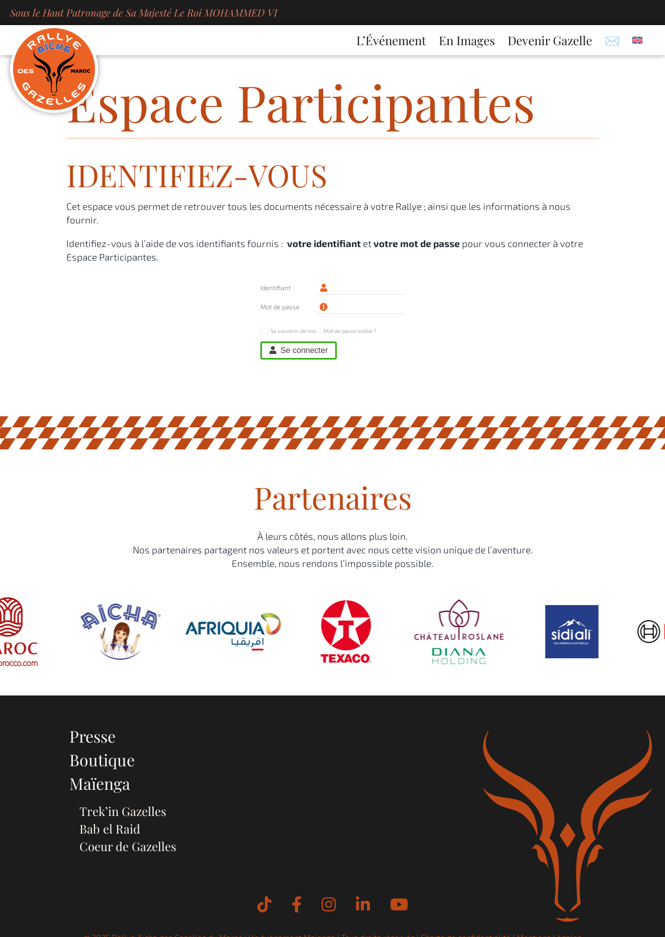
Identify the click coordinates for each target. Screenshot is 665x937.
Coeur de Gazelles (127, 846)
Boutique (102, 759)
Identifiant (275, 288)
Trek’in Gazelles (122, 811)
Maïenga (99, 783)
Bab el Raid (109, 829)
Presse (92, 736)
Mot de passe (280, 307)
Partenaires (333, 497)
